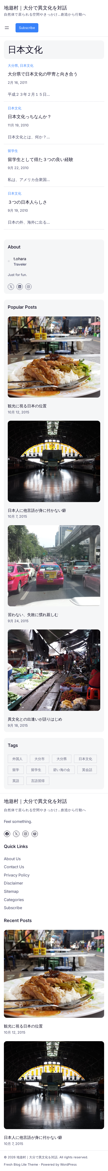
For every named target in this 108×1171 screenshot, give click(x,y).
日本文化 (26, 65)
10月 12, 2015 (18, 412)
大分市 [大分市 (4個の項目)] (39, 759)
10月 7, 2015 (17, 516)
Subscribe (27, 28)
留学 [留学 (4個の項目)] (15, 770)
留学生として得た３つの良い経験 (40, 159)
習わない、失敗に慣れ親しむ (33, 614)
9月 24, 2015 (18, 621)
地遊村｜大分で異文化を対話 (35, 8)
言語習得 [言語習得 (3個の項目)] (38, 781)
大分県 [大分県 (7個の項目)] (62, 759)
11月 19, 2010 (18, 125)
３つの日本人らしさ (27, 202)
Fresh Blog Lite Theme (21, 1164)
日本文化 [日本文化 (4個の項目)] (85, 759)
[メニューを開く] (7, 28)
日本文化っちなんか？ (29, 116)
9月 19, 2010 (18, 210)
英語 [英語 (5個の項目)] (15, 781)
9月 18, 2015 (18, 725)
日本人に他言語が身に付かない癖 (37, 510)
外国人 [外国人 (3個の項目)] (17, 759)
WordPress (68, 1164)
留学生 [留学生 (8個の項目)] (36, 770)
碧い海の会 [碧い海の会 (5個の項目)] (61, 770)
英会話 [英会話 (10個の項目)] (87, 770)
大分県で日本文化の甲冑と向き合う (43, 73)
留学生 (13, 151)
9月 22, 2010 (18, 168)
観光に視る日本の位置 (27, 405)
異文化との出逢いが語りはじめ (35, 719)
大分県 (13, 65)
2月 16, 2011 (17, 82)
